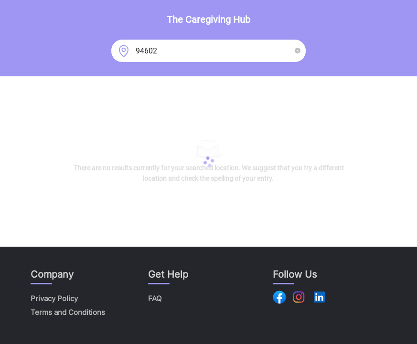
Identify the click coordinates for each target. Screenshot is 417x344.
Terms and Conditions (68, 312)
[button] (297, 50)
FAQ (154, 298)
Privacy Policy (54, 298)
